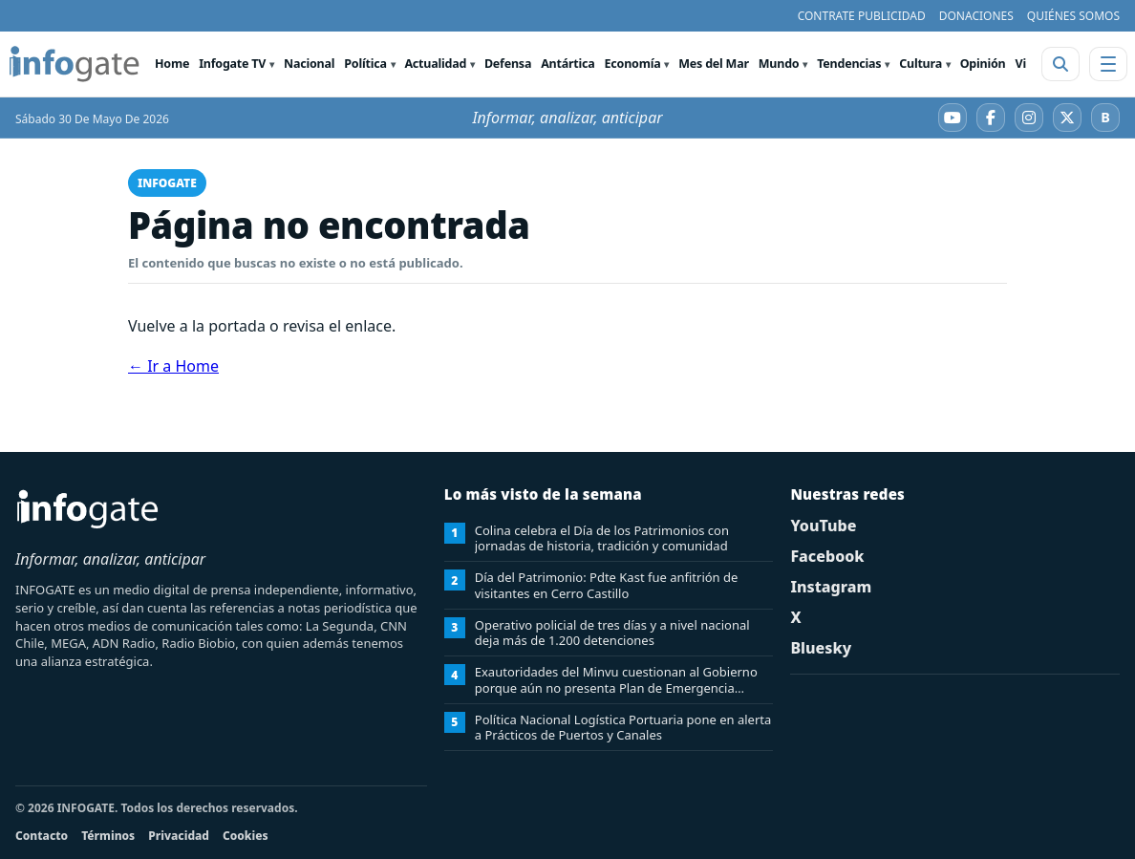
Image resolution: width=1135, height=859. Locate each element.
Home (172, 63)
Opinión (983, 63)
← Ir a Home (173, 365)
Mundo (779, 63)
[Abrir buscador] (1060, 64)
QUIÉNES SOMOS (1073, 16)
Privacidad (178, 835)
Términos (108, 835)
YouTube (823, 525)
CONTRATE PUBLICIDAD (862, 16)
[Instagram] (1029, 117)
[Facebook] (990, 117)
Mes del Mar (713, 63)
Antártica (567, 63)
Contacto (41, 835)
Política (365, 63)
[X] (1067, 117)
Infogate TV (232, 63)
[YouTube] (952, 117)
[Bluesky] (1105, 117)
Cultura (920, 63)
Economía (633, 63)
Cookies (245, 835)
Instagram (830, 586)
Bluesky (820, 647)
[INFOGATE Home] (74, 64)
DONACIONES (976, 16)
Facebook (827, 556)
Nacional (309, 63)
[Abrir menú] (1108, 64)
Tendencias (849, 63)
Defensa (507, 63)
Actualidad (435, 63)
